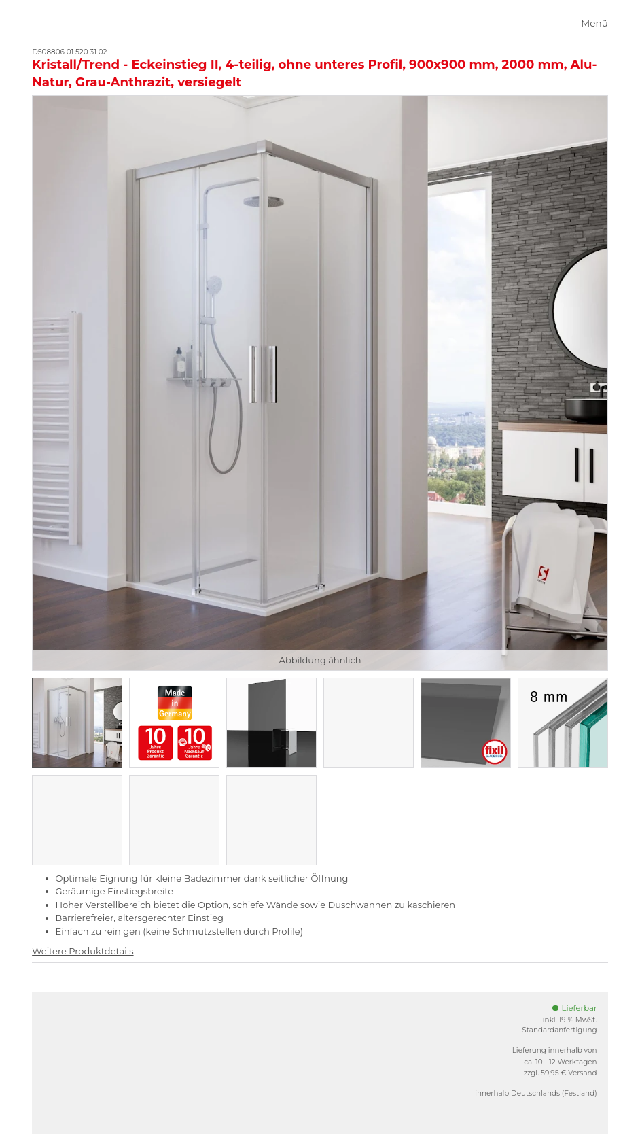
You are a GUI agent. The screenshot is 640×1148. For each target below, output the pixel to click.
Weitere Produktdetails (82, 950)
